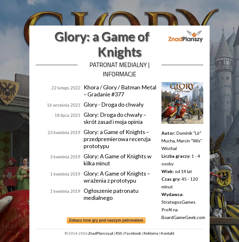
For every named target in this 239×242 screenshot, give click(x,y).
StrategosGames (178, 202)
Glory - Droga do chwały (114, 104)
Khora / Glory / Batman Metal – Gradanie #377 (120, 91)
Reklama (151, 233)
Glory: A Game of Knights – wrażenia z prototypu (117, 177)
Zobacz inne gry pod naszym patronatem (106, 220)
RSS (119, 233)
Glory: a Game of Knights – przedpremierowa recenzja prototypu (117, 138)
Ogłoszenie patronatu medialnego (111, 194)
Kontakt (167, 233)
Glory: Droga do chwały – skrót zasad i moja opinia (115, 118)
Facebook (132, 233)
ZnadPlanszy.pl (100, 233)
